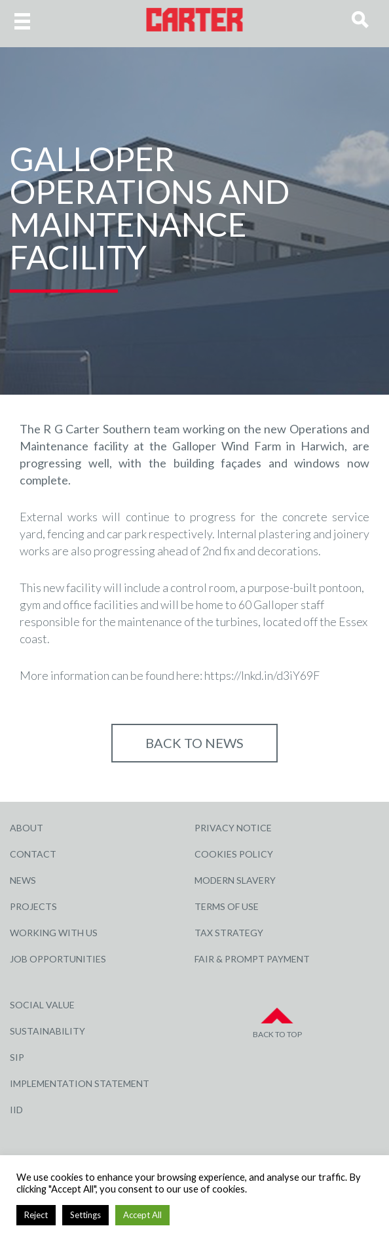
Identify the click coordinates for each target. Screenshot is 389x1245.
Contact (33, 854)
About (26, 827)
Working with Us (54, 932)
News (23, 880)
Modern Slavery (235, 880)
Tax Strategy (228, 932)
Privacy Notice (233, 827)
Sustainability (47, 1031)
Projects (33, 906)
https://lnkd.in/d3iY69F (262, 675)
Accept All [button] (142, 1215)
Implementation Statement (79, 1083)
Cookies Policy (233, 854)
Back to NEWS (194, 743)
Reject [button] (36, 1215)
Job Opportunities (58, 958)
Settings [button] (85, 1215)
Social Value (42, 1004)
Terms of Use (226, 906)
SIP (17, 1057)
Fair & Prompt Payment (252, 958)
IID (16, 1109)
